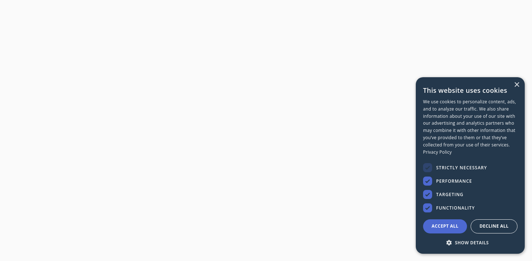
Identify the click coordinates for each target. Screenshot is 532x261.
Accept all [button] (445, 226)
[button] (470, 242)
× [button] (516, 85)
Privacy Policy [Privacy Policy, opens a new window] (437, 152)
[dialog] (470, 165)
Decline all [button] (494, 226)
